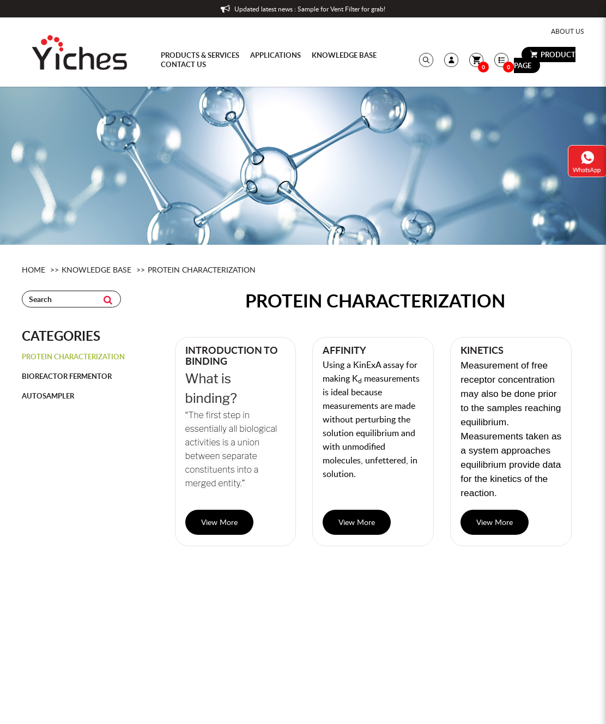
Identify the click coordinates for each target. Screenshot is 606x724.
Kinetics (482, 350)
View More (219, 522)
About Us (567, 31)
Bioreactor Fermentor (67, 376)
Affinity (344, 350)
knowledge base (96, 269)
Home (33, 269)
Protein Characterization (202, 269)
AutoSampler (48, 396)
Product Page (544, 60)
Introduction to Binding (231, 355)
